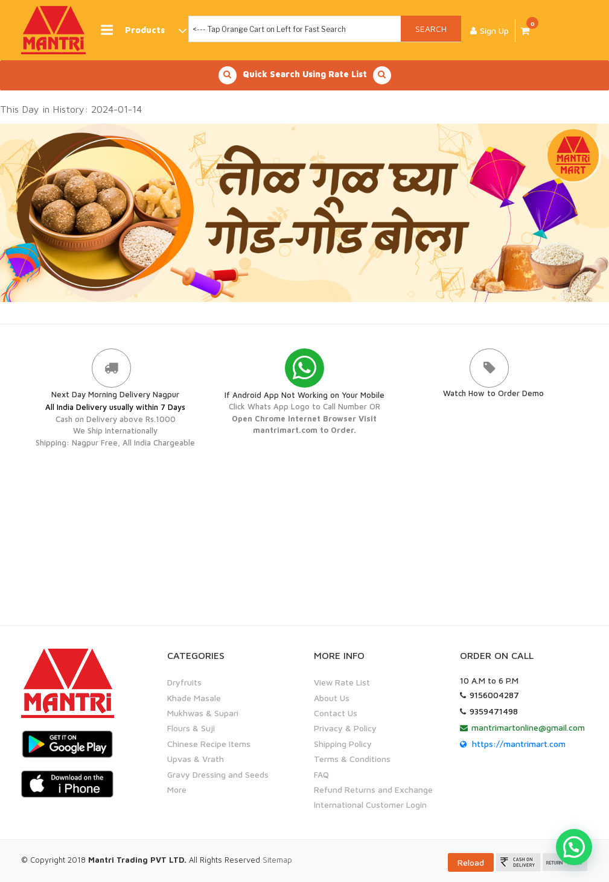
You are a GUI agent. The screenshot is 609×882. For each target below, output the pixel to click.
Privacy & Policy (345, 728)
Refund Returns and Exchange (373, 789)
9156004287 (494, 695)
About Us (331, 698)
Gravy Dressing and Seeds (218, 774)
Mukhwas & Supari (202, 713)
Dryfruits (184, 682)
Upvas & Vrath (195, 759)
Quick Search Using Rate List (304, 75)
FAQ (321, 774)
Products (143, 30)
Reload (471, 862)
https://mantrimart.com (519, 744)
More (177, 789)
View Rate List (342, 682)
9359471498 (494, 711)
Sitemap (277, 860)
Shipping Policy (343, 744)
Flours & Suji (191, 728)
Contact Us (335, 713)
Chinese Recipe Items (208, 744)
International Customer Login (370, 804)
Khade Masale (194, 698)
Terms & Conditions (352, 759)
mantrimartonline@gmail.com (528, 727)
